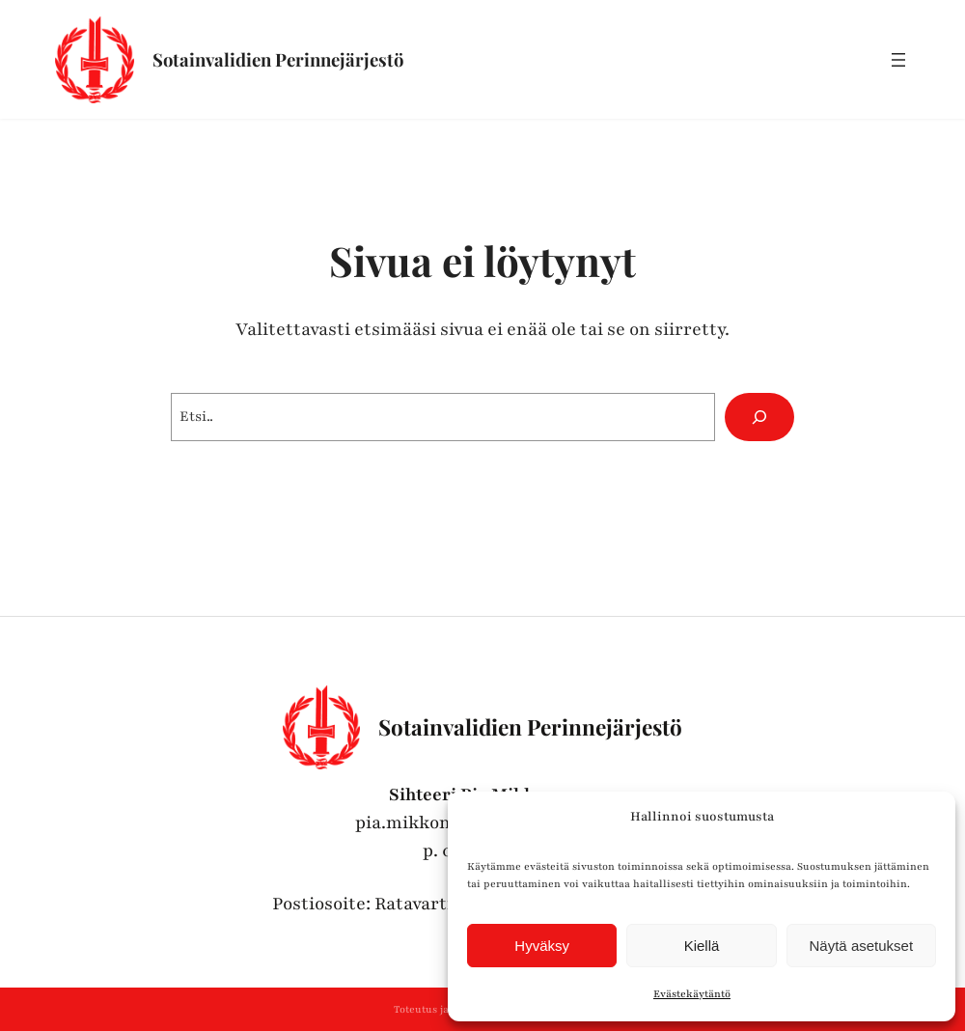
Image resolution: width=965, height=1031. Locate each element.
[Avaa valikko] (898, 59)
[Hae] (759, 417)
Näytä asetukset (862, 945)
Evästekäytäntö (692, 994)
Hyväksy (541, 945)
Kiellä (702, 945)
